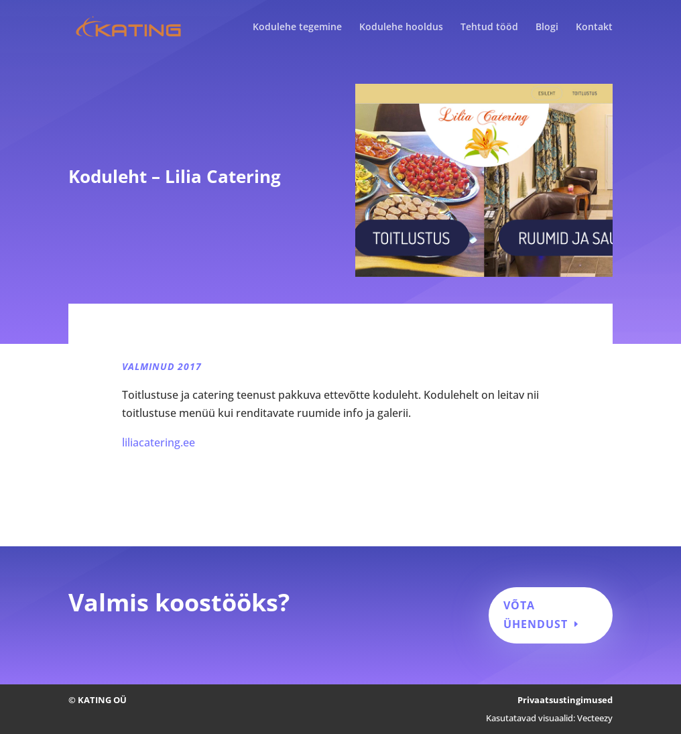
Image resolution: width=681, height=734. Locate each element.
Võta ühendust (535, 614)
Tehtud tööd (489, 27)
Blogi (547, 27)
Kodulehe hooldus (401, 27)
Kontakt (594, 27)
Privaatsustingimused (565, 700)
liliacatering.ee (158, 442)
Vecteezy (595, 718)
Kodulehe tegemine (297, 27)
